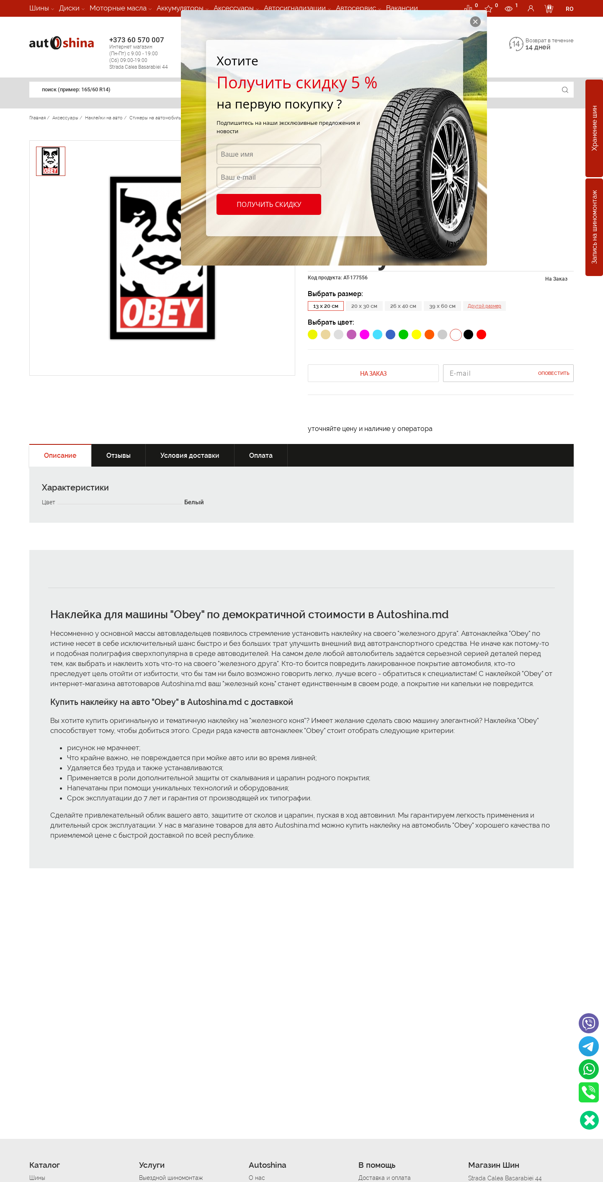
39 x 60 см (442, 306)
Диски (69, 8)
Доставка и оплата (384, 1177)
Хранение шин (594, 128)
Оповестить (554, 373)
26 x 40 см (403, 306)
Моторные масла (118, 8)
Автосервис (356, 8)
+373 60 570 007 (147, 53)
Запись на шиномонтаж (594, 227)
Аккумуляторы (180, 8)
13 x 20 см (325, 306)
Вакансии (402, 8)
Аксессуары (234, 8)
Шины (39, 8)
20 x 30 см (364, 306)
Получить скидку (269, 204)
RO (570, 8)
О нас (257, 1177)
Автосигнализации (295, 8)
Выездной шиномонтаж (171, 1177)
